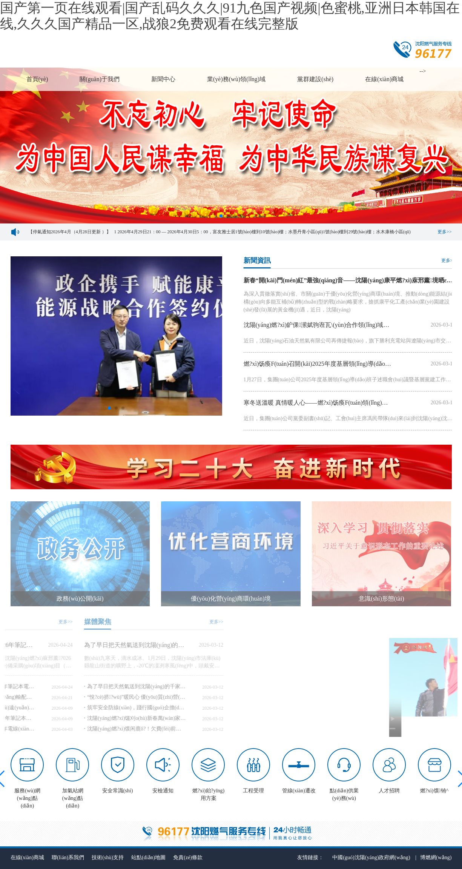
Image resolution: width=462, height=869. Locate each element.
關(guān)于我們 (100, 79)
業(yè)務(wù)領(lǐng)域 (236, 79)
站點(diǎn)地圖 (148, 857)
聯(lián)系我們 (68, 857)
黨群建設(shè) (315, 79)
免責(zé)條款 (188, 857)
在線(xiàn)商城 (384, 79)
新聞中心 (163, 79)
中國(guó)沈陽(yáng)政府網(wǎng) (371, 857)
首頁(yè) (37, 79)
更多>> (444, 231)
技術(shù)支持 (108, 857)
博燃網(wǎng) (435, 857)
